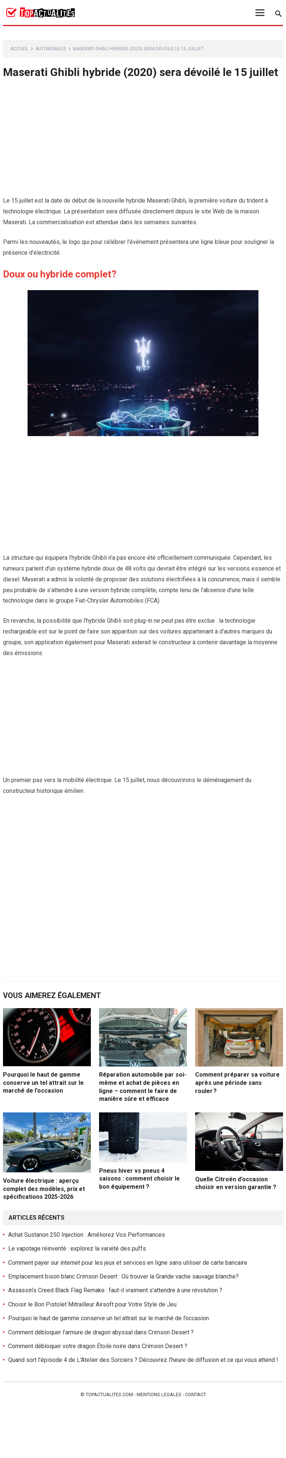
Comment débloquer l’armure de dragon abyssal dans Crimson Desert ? (101, 1332)
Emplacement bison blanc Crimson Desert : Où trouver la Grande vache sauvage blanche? (123, 1276)
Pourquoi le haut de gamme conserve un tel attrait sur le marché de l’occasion (43, 1082)
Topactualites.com (109, 1394)
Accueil (19, 48)
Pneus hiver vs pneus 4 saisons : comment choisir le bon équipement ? (139, 1178)
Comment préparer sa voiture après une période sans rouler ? (237, 1082)
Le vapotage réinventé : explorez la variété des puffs (77, 1248)
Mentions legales (159, 1394)
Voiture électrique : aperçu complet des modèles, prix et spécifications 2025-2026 (44, 1188)
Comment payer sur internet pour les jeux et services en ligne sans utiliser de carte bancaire (127, 1262)
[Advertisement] (143, 140)
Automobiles (50, 48)
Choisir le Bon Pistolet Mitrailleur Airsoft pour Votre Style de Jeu (92, 1304)
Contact (195, 1394)
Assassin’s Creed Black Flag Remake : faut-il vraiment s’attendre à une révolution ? (115, 1290)
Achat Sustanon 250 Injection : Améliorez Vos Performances (86, 1234)
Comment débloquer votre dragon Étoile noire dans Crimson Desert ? (97, 1346)
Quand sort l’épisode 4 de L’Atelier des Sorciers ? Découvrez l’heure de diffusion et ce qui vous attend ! (143, 1359)
